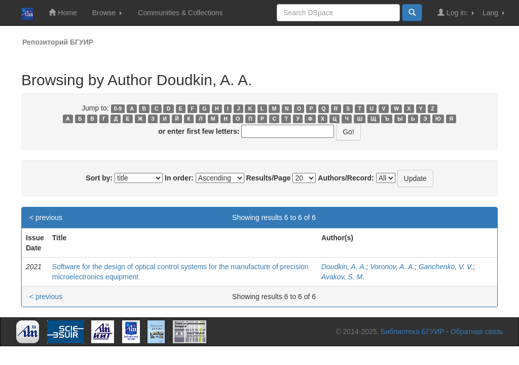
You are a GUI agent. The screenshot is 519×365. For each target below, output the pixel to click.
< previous (45, 217)
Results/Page (268, 178)
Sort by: (99, 178)
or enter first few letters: (198, 131)
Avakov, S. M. (342, 277)
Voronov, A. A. (392, 267)
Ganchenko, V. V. (446, 267)
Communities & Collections (180, 13)
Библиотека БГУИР (412, 331)
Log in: (455, 12)
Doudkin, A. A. (343, 267)
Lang (493, 13)
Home (63, 12)
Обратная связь (477, 331)
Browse (107, 13)
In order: (179, 178)
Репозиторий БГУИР (57, 42)
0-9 (118, 108)
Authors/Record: (346, 178)
